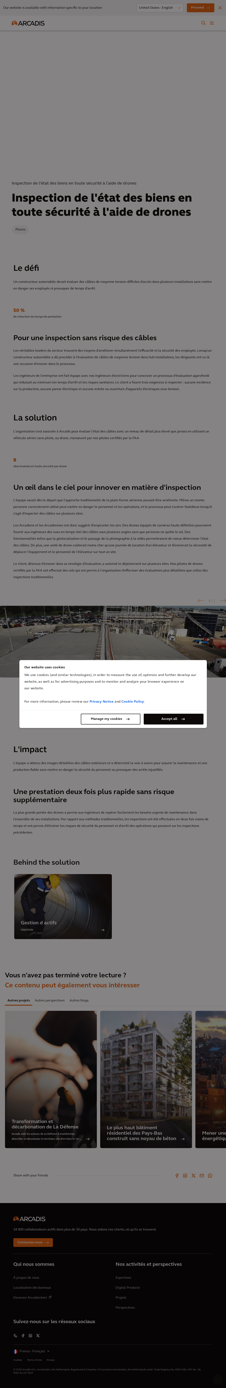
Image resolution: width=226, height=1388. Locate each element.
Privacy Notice (102, 701)
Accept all (169, 719)
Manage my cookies (106, 719)
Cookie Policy (132, 701)
